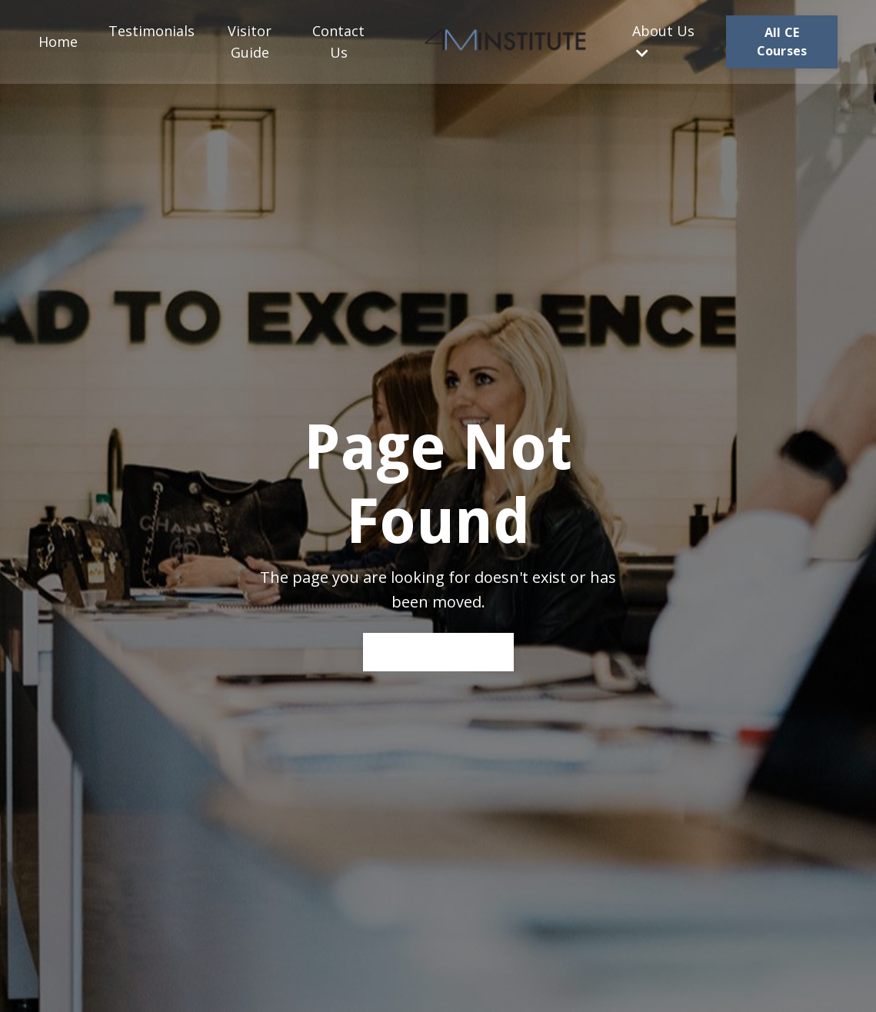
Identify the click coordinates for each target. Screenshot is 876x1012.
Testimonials (151, 31)
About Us (663, 41)
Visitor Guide (249, 42)
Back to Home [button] (438, 651)
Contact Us (338, 42)
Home (58, 41)
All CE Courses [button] (782, 41)
